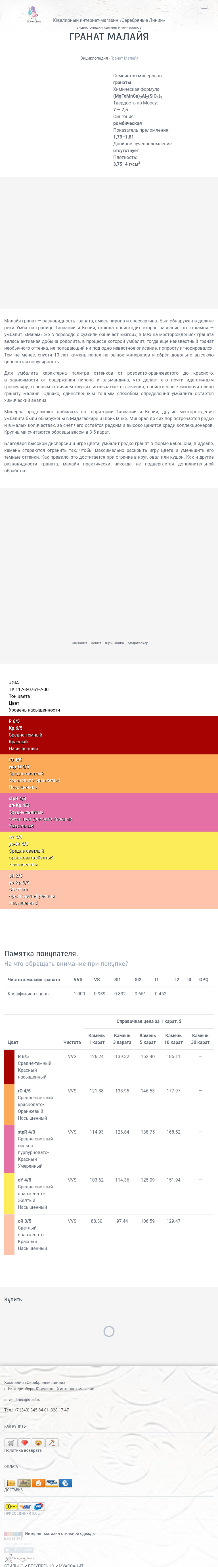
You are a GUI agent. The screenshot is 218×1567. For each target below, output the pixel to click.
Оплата (11, 1458)
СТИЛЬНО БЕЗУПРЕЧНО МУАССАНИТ (43, 1557)
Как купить (15, 1426)
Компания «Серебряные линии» (34, 1382)
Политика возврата (77, 1441)
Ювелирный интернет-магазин (85, 20)
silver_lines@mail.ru (22, 1399)
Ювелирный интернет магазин (65, 1388)
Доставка (13, 1481)
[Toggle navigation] (204, 7)
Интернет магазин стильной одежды (60, 1524)
